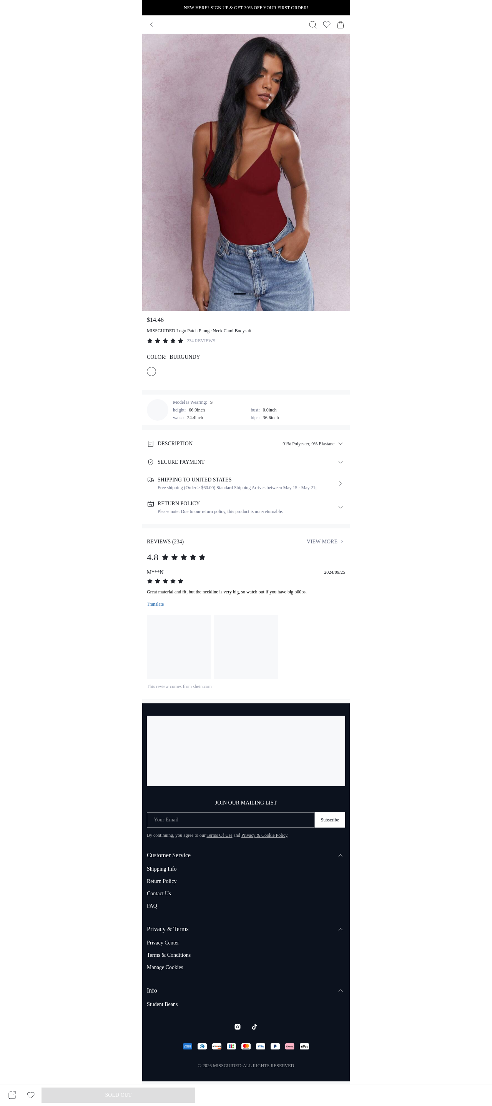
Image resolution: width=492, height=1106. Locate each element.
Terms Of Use (219, 835)
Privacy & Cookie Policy (264, 835)
